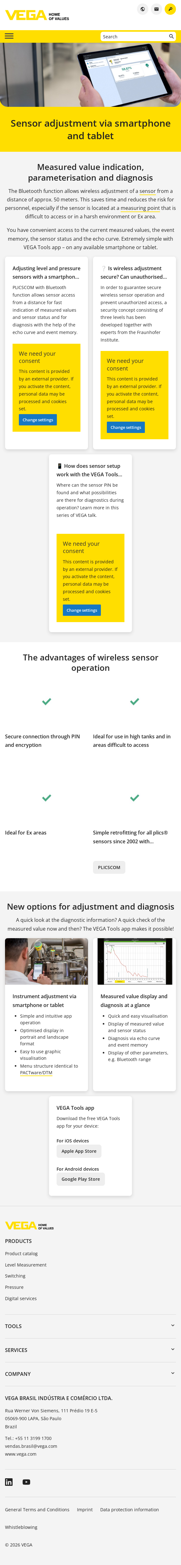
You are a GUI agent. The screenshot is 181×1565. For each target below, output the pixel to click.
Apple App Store (79, 1151)
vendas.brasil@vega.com (31, 1446)
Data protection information (129, 1510)
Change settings (38, 420)
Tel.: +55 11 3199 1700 (28, 1438)
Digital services (21, 1298)
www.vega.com (20, 1454)
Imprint (85, 1510)
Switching (15, 1276)
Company (17, 1374)
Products (18, 1241)
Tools (13, 1326)
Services (16, 1350)
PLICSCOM (109, 867)
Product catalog (21, 1253)
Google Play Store (81, 1179)
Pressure (14, 1287)
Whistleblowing (21, 1527)
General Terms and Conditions (37, 1510)
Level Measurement (26, 1265)
